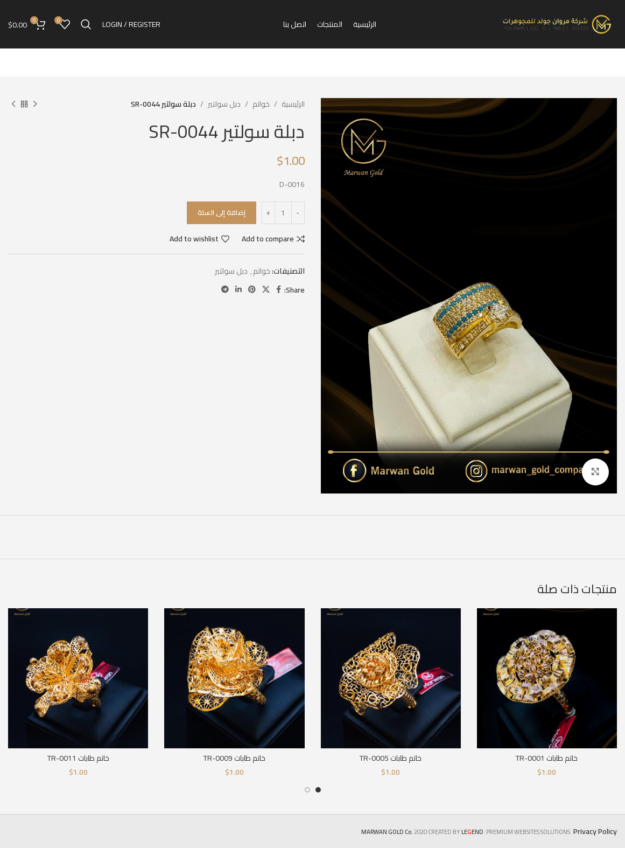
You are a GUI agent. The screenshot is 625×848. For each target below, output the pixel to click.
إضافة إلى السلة (221, 212)
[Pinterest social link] (252, 289)
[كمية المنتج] (283, 212)
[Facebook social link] (278, 289)
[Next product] (13, 104)
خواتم (261, 104)
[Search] (86, 24)
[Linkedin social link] (238, 289)
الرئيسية (293, 104)
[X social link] (266, 289)
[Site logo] (557, 24)
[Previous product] (35, 104)
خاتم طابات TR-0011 (78, 758)
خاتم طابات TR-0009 (234, 758)
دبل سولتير (224, 104)
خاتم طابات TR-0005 (391, 758)
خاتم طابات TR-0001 (547, 758)
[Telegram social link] (225, 289)
